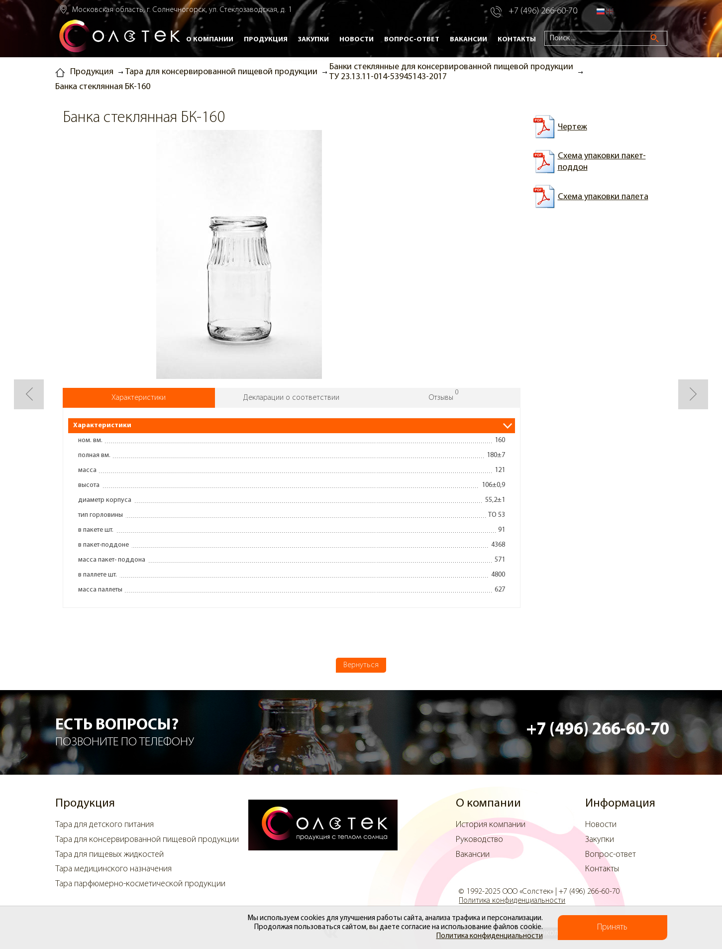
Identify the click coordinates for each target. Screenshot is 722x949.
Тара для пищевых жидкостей (109, 854)
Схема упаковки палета (603, 197)
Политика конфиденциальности (489, 936)
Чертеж (572, 127)
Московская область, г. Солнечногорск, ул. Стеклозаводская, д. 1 (182, 10)
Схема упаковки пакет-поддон (602, 161)
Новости (356, 39)
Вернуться (361, 665)
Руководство (479, 839)
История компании (490, 825)
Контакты (517, 39)
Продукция (266, 39)
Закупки (313, 39)
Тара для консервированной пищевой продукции (147, 839)
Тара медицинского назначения (113, 869)
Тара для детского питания (104, 825)
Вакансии (468, 39)
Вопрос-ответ (411, 39)
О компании (209, 39)
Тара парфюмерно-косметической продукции (140, 884)
